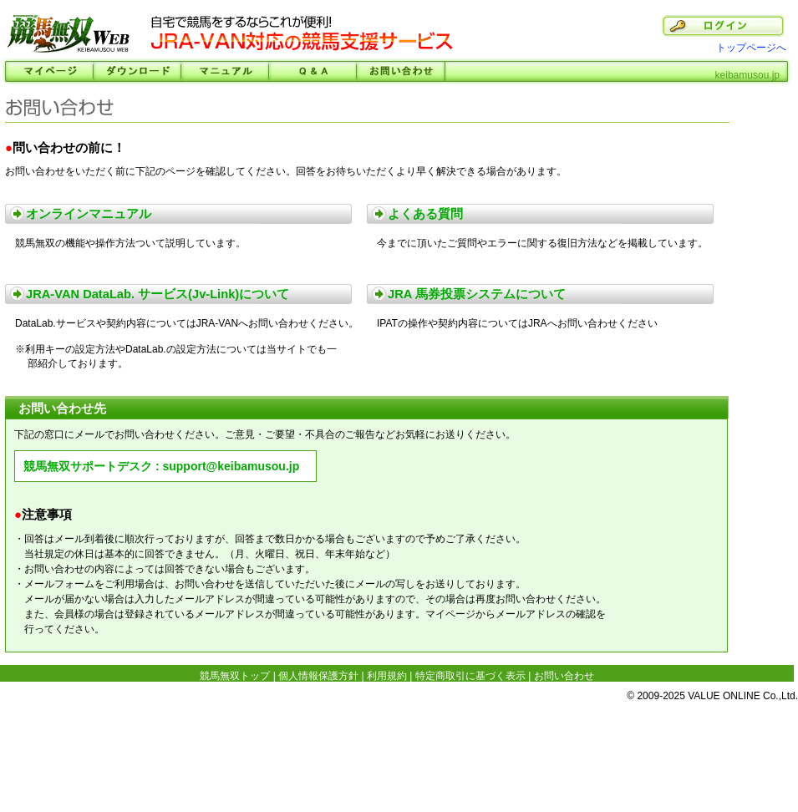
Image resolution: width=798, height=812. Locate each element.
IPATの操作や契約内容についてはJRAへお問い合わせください (517, 323)
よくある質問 (425, 214)
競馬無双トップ (235, 676)
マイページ (49, 71)
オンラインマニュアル (88, 214)
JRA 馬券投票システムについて (477, 294)
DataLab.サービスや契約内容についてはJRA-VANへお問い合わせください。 (186, 323)
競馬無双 (69, 35)
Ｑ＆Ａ (312, 71)
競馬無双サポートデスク (87, 466)
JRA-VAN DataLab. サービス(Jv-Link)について (157, 294)
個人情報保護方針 (318, 676)
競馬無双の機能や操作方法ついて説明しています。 (130, 243)
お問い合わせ (400, 71)
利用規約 (387, 676)
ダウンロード (136, 71)
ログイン (722, 26)
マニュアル (224, 71)
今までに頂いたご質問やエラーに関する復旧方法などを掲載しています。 (542, 243)
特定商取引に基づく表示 (470, 676)
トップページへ (751, 47)
